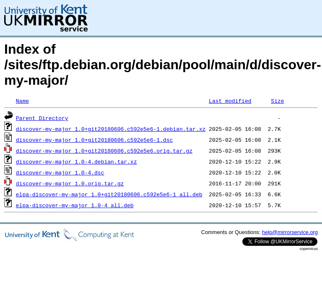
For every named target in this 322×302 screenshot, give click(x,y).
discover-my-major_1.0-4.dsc (60, 172)
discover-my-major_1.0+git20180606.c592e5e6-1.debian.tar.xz (110, 129)
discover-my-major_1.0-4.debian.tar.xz (76, 161)
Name (22, 100)
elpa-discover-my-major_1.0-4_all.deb (75, 205)
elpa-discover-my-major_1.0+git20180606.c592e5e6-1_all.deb (109, 194)
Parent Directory (42, 118)
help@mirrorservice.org (290, 232)
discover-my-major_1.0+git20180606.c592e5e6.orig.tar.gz (104, 150)
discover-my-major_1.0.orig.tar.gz (70, 183)
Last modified (230, 100)
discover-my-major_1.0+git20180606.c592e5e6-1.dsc (94, 139)
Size (277, 100)
